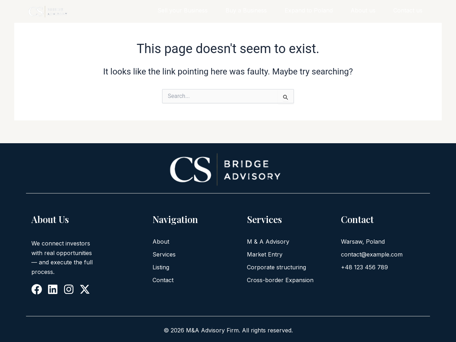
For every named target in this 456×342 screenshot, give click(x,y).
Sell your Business (182, 10)
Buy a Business (246, 10)
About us (363, 10)
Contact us (408, 10)
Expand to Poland (309, 10)
